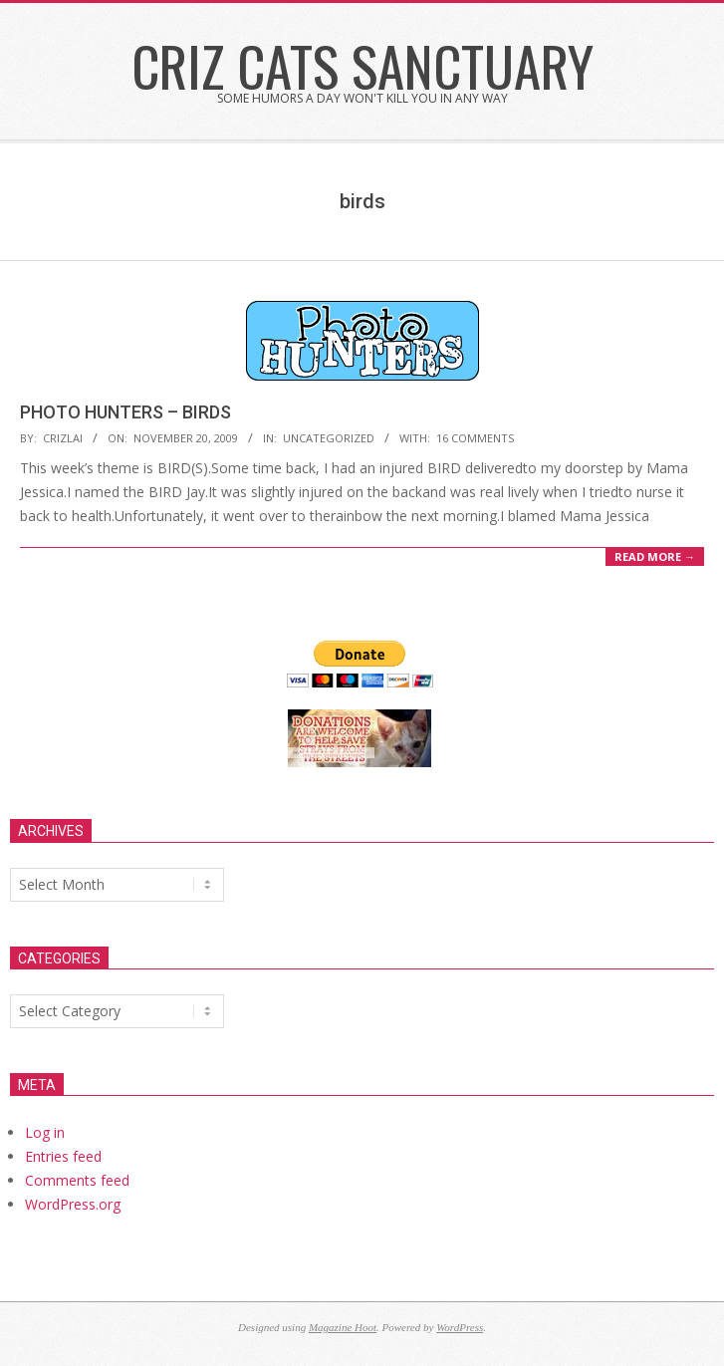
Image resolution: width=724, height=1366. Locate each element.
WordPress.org (73, 1204)
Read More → (654, 556)
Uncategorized (328, 437)
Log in (45, 1132)
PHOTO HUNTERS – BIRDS (125, 412)
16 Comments (475, 437)
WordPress (459, 1327)
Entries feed (63, 1156)
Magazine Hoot (342, 1327)
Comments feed (77, 1180)
